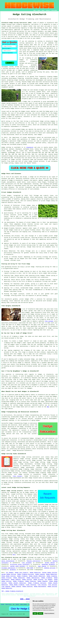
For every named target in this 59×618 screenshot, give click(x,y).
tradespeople (38, 569)
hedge (43, 53)
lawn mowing (42, 566)
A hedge (24, 101)
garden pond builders (17, 566)
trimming (27, 350)
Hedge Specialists (33, 577)
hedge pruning (37, 460)
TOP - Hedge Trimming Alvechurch (12, 591)
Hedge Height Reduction (37, 576)
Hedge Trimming (22, 576)
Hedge (3, 147)
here (14, 554)
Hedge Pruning (6, 577)
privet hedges (24, 299)
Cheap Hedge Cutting (8, 576)
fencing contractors (33, 561)
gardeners (13, 569)
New (13, 604)
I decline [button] (40, 613)
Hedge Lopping (40, 574)
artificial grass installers (20, 564)
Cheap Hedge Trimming (16, 584)
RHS (48, 407)
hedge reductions (36, 469)
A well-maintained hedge (47, 123)
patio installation (7, 561)
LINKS (38, 10)
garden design (50, 562)
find (6, 533)
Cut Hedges (9, 572)
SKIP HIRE (30, 568)
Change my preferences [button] (49, 613)
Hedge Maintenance (40, 586)
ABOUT (43, 10)
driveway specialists (8, 568)
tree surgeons (42, 326)
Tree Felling (42, 584)
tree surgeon (49, 321)
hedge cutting (52, 460)
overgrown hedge (29, 359)
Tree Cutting (52, 584)
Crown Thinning (31, 584)
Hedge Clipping (52, 576)
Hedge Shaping (15, 579)
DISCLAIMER (54, 10)
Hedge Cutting (27, 579)
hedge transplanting (16, 423)
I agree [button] (35, 613)
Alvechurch (29, 147)
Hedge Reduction (35, 572)
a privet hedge (29, 266)
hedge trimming (52, 471)
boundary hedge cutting (45, 467)
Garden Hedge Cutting (49, 572)
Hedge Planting (30, 581)
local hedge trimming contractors (40, 509)
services (41, 161)
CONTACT (48, 10)
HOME (34, 10)
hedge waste (49, 111)
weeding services (49, 568)
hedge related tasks (35, 478)
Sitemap (2, 604)
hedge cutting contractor (49, 50)
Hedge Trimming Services (25, 574)
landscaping (54, 448)
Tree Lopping (5, 586)
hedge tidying (52, 462)
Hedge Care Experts (21, 572)
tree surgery (17, 476)
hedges (3, 24)
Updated (17, 604)
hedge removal (30, 492)
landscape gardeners (48, 564)
